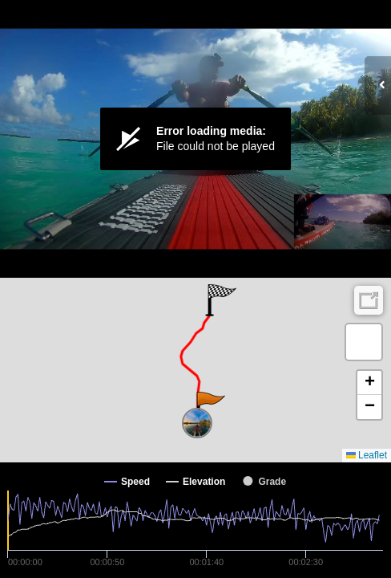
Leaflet (366, 455)
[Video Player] (195, 139)
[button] (209, 408)
